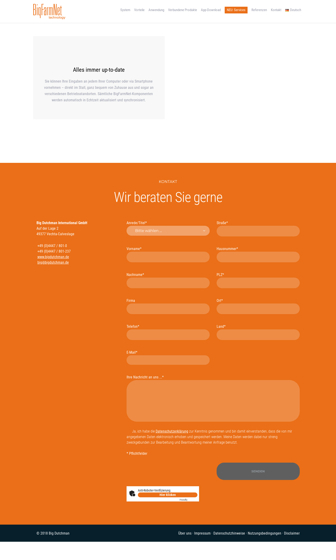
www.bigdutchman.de (53, 257)
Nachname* (168, 280)
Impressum (202, 533)
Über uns (184, 533)
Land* (258, 332)
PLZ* (258, 280)
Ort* (258, 306)
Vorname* (168, 254)
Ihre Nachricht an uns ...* (213, 398)
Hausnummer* (258, 254)
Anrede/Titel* (168, 228)
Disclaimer (292, 533)
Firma (168, 306)
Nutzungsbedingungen (264, 533)
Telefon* (168, 332)
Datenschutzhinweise (229, 533)
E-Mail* (168, 357)
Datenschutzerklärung (172, 431)
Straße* (258, 228)
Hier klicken (168, 495)
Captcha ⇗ (188, 499)
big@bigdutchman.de (53, 262)
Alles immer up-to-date (99, 69)
